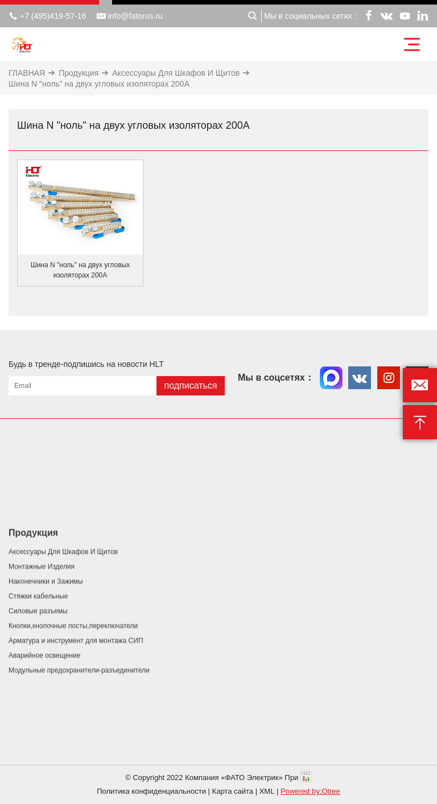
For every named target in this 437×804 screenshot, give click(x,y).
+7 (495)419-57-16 (47, 16)
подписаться (190, 385)
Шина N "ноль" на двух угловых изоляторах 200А (99, 83)
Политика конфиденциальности (151, 791)
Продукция (78, 72)
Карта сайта (232, 791)
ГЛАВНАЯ (27, 72)
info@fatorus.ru (130, 16)
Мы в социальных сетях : (310, 16)
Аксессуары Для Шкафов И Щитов (176, 72)
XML (267, 791)
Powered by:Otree (310, 791)
